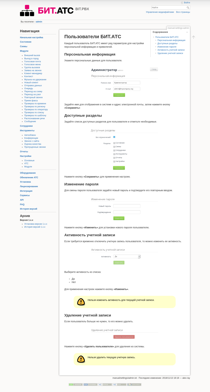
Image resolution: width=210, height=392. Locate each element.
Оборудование (28, 173)
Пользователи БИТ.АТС (167, 37)
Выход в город (31, 58)
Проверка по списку (34, 112)
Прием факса (31, 100)
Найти (188, 7)
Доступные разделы (167, 43)
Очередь (28, 88)
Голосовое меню (32, 64)
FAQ (22, 204)
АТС (26, 163)
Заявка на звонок (33, 70)
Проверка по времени (35, 103)
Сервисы (25, 195)
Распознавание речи (34, 118)
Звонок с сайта (31, 141)
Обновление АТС (29, 177)
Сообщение (30, 121)
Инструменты (27, 130)
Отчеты (24, 151)
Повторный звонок (33, 97)
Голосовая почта (32, 61)
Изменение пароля (166, 47)
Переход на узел (32, 94)
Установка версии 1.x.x (35, 224)
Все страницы (183, 12)
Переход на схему (33, 91)
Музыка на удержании (35, 79)
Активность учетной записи (171, 50)
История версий (28, 209)
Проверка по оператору (36, 109)
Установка (25, 182)
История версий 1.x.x (34, 227)
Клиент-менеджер (33, 73)
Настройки (25, 156)
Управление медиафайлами (160, 12)
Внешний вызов (32, 55)
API (21, 200)
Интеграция (26, 191)
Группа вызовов (32, 67)
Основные (29, 160)
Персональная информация (171, 40)
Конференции (31, 138)
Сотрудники (26, 126)
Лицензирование (29, 186)
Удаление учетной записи (170, 53)
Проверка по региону (34, 106)
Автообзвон (30, 135)
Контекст (28, 76)
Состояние (25, 42)
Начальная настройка (31, 37)
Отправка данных (33, 85)
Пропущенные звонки (35, 147)
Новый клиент (31, 82)
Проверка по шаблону (35, 115)
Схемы (23, 46)
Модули (24, 51)
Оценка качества (32, 144)
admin (39, 22)
